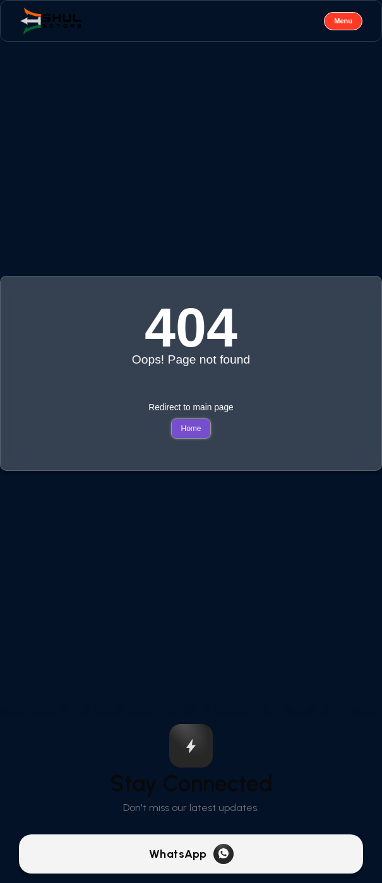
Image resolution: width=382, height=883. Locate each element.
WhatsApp (178, 854)
